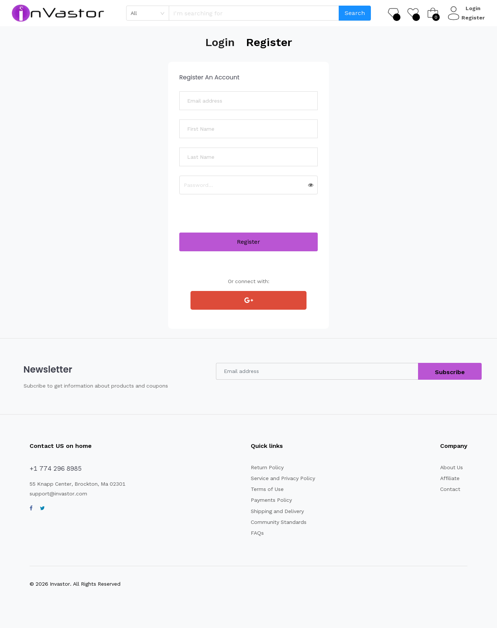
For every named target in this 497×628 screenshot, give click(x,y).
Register (474, 18)
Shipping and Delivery (278, 511)
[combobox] (147, 13)
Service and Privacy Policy (283, 478)
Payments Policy (271, 500)
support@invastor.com (59, 494)
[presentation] (236, 218)
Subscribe (450, 372)
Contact (450, 489)
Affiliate (450, 478)
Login (474, 8)
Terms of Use (267, 489)
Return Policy (267, 467)
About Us (451, 467)
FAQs (257, 533)
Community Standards (279, 522)
